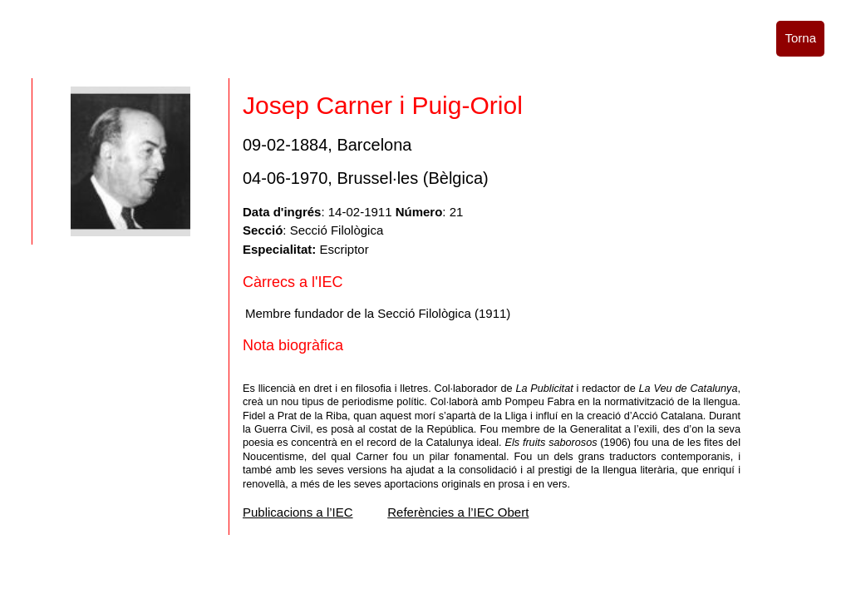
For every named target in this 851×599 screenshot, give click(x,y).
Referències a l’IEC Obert (458, 512)
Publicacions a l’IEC (298, 512)
